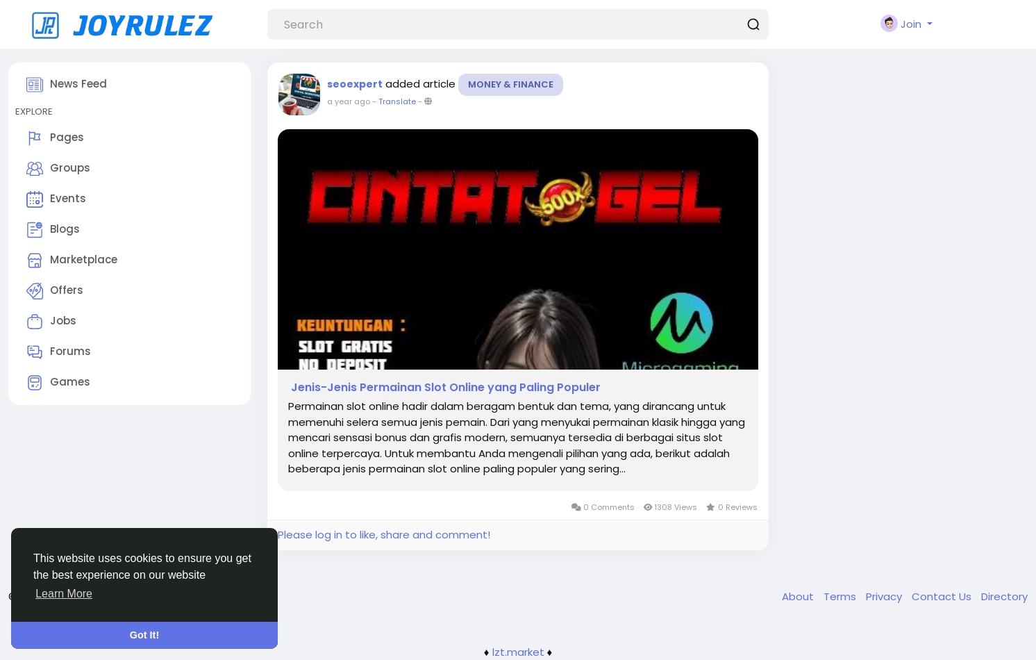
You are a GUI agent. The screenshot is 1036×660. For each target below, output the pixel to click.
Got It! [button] (144, 635)
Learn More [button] (63, 594)
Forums (58, 352)
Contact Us (943, 596)
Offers (54, 291)
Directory (1004, 596)
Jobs (51, 321)
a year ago (348, 101)
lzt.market (518, 652)
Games (58, 382)
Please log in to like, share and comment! (384, 534)
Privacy (885, 596)
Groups (58, 168)
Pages (55, 138)
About (799, 596)
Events (56, 199)
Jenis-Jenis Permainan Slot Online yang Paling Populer (444, 387)
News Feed (66, 84)
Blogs (53, 230)
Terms (841, 596)
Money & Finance (510, 84)
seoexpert (355, 84)
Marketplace (71, 260)
